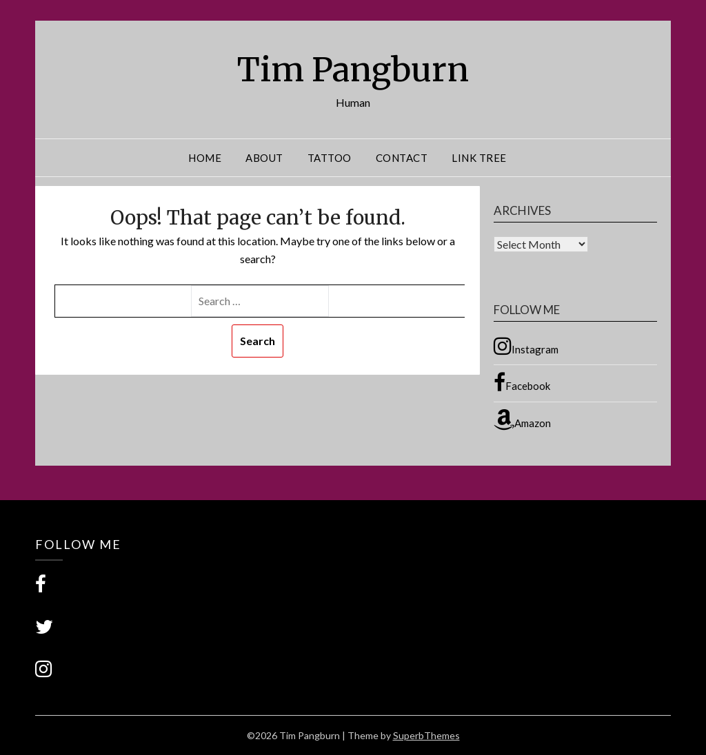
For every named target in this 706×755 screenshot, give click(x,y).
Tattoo (329, 158)
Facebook (522, 382)
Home (204, 158)
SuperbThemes (426, 735)
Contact (402, 158)
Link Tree (479, 158)
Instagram (526, 345)
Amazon (522, 419)
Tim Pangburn (353, 69)
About (264, 158)
